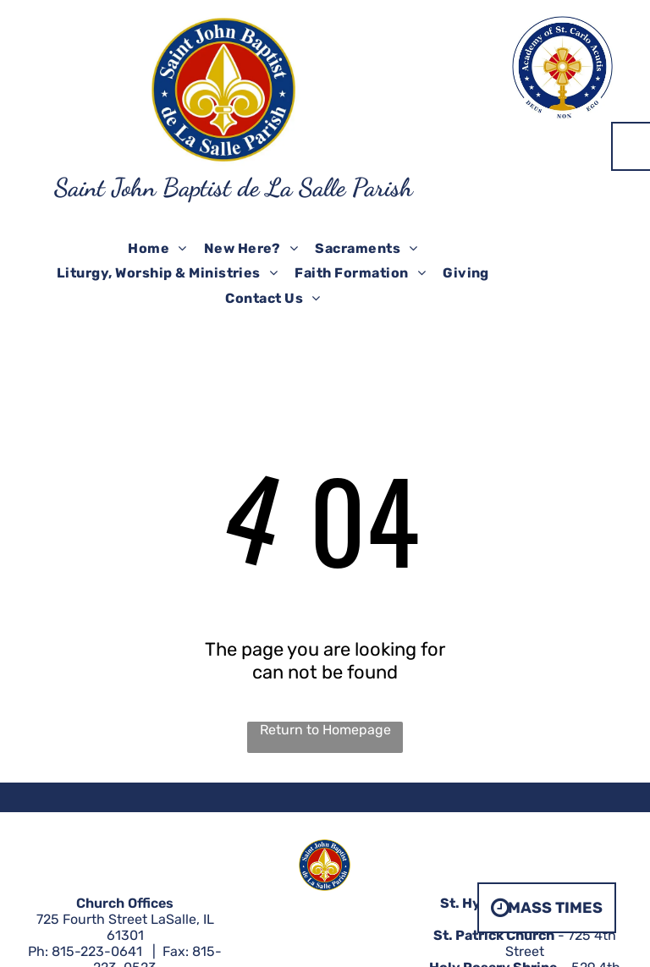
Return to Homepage (325, 730)
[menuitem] (157, 248)
